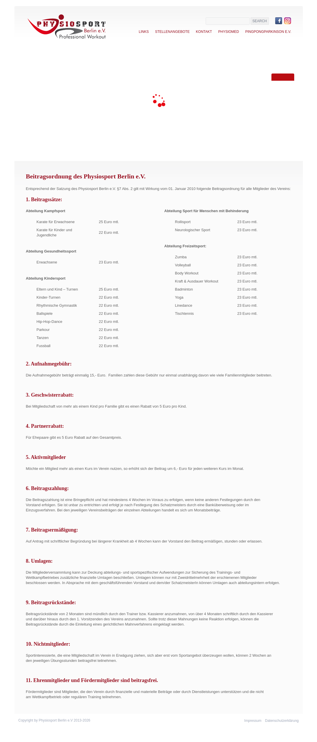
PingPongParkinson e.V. (268, 32)
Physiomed (228, 32)
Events (39, 118)
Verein (38, 90)
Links (144, 32)
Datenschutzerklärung (282, 721)
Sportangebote (49, 104)
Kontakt (204, 32)
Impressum (252, 721)
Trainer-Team (46, 131)
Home (37, 77)
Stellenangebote (172, 32)
